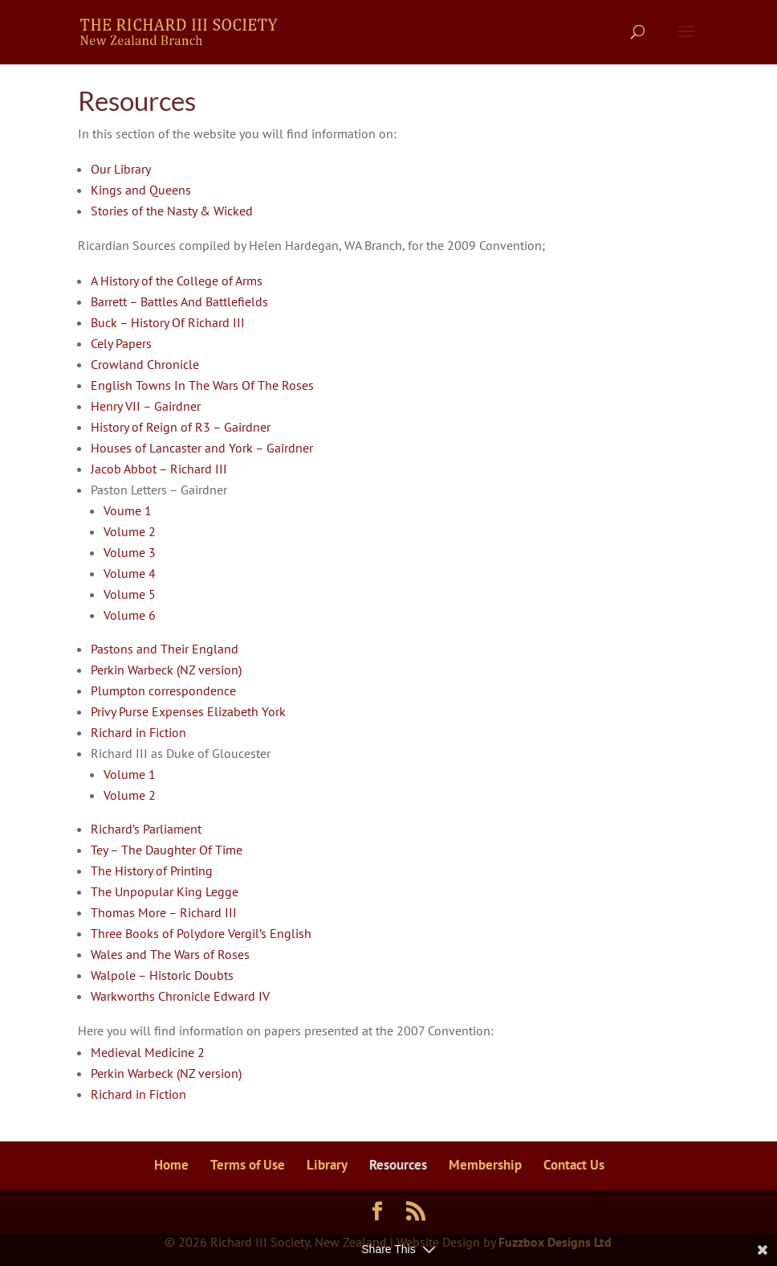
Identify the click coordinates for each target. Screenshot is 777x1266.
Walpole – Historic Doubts (162, 975)
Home (171, 1165)
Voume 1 (128, 510)
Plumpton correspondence (163, 690)
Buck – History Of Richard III (168, 322)
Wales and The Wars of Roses (170, 954)
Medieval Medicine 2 (148, 1052)
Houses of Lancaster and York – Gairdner (202, 448)
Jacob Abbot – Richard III (159, 469)
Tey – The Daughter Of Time (166, 850)
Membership (485, 1165)
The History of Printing (152, 870)
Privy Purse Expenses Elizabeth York (188, 711)
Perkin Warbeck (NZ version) (166, 670)
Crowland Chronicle (145, 364)
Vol (112, 552)
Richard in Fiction (138, 732)
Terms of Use (247, 1165)
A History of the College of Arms (176, 280)
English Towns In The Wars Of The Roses (202, 385)
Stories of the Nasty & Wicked (172, 211)
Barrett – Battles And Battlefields (179, 301)
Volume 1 (130, 774)
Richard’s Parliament (146, 829)
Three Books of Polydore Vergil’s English (201, 933)
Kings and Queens (141, 190)
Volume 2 (130, 531)
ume (133, 552)
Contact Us (573, 1165)
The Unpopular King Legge (164, 891)
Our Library (121, 169)
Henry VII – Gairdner (146, 406)
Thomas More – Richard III (164, 912)
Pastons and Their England (164, 649)
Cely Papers (121, 343)
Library (327, 1165)
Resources (398, 1165)
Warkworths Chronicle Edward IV (180, 996)
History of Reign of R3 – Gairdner (181, 427)
